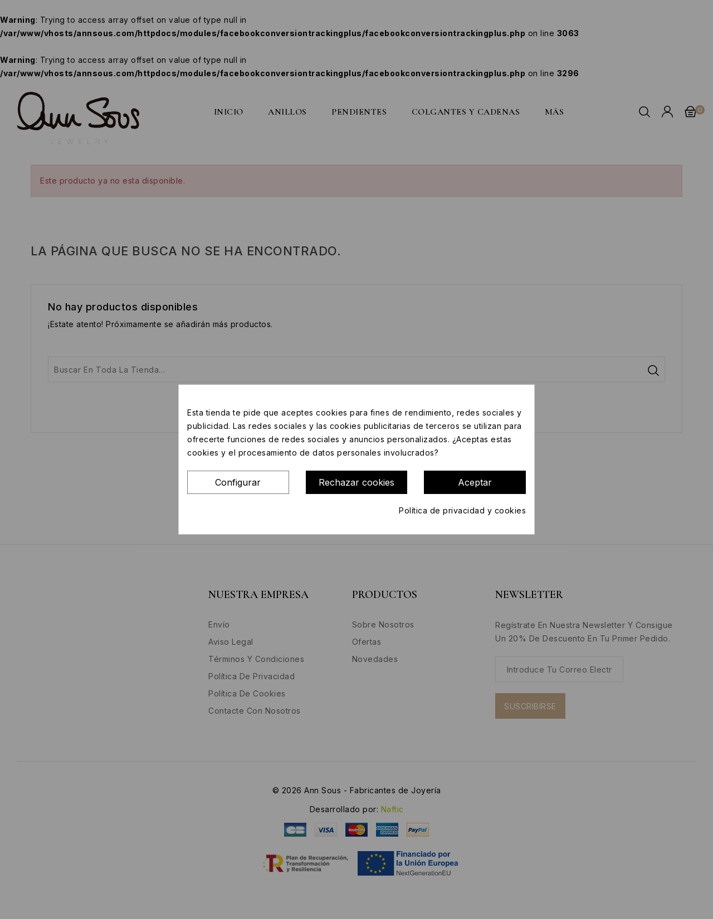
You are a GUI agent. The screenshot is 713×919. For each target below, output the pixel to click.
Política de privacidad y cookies (462, 510)
